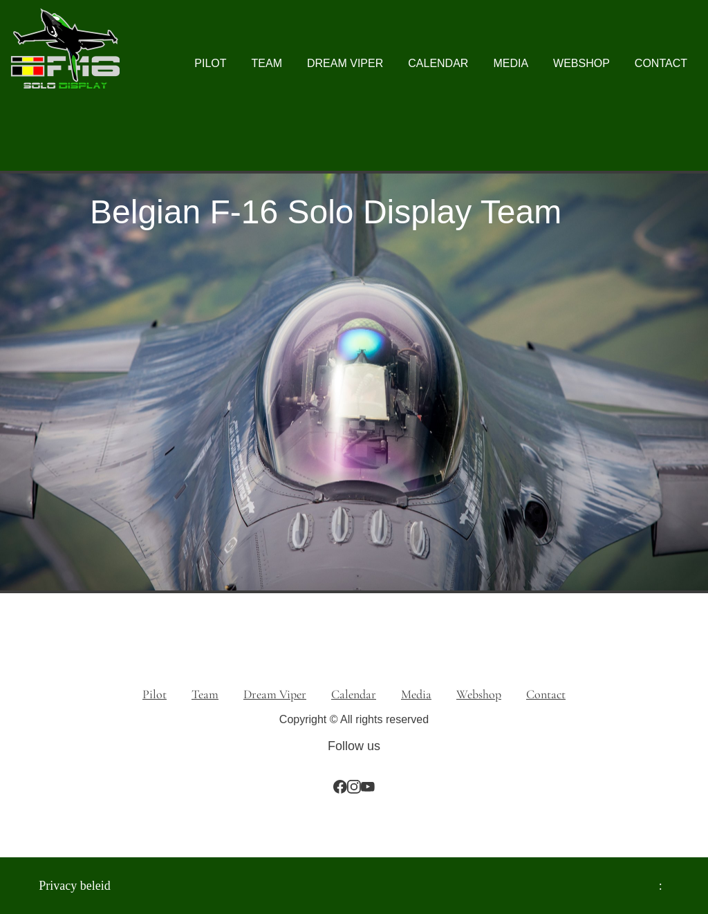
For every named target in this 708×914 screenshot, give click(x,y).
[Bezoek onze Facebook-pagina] (340, 787)
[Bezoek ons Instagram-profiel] (354, 787)
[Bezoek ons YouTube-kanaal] (368, 787)
